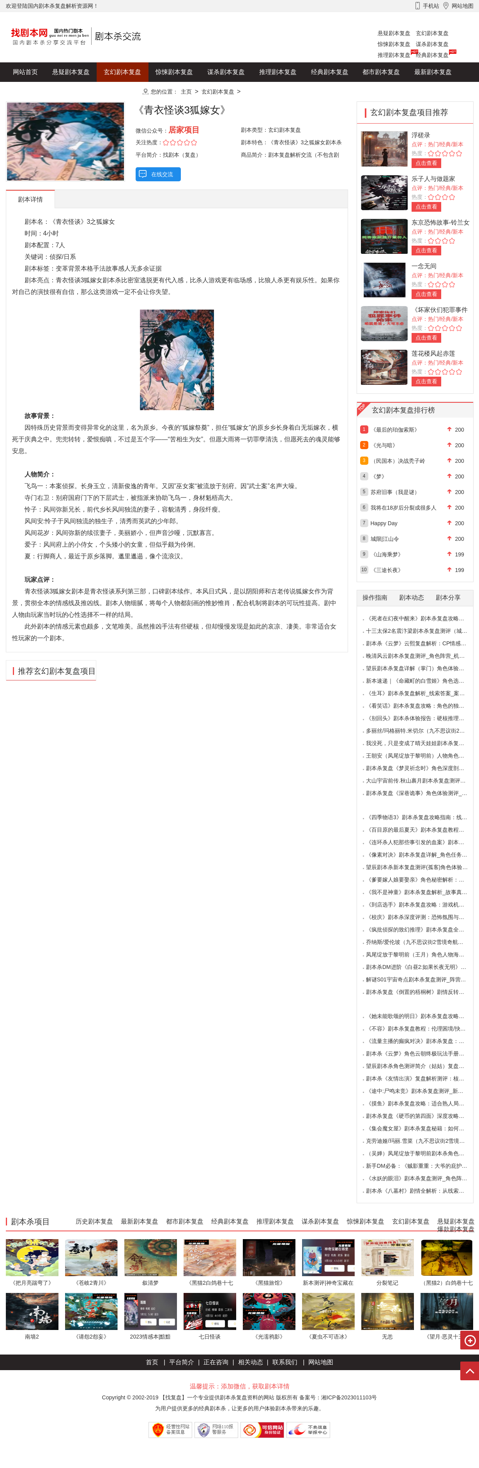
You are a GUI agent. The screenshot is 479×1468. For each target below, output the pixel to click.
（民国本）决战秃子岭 (398, 461)
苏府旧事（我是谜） (395, 492)
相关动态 (250, 1362)
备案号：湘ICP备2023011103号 (338, 1397)
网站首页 (25, 72)
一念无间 (424, 266)
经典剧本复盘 (432, 55)
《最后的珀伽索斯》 (395, 430)
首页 (152, 1362)
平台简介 (181, 1362)
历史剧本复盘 (31, 91)
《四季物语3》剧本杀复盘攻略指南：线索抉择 (422, 817)
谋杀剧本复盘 (432, 44)
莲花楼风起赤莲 (433, 353)
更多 (122, 91)
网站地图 (320, 1362)
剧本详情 (30, 199)
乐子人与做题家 (433, 178)
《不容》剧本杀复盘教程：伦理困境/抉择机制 (421, 1028)
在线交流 (162, 174)
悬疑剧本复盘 (394, 33)
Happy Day (384, 523)
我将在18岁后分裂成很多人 (404, 508)
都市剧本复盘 (381, 72)
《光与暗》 (384, 445)
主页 (186, 92)
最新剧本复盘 (433, 72)
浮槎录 (421, 135)
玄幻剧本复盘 (432, 33)
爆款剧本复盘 (83, 91)
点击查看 (426, 163)
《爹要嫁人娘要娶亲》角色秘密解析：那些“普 (421, 880)
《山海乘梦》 (387, 554)
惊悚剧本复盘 (394, 44)
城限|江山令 (385, 539)
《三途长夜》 (387, 570)
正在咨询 (215, 1362)
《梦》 (379, 476)
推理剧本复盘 (394, 55)
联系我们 (284, 1362)
